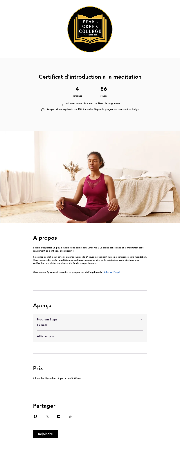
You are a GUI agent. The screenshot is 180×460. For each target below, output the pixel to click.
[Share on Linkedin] (59, 416)
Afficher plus (45, 336)
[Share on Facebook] (35, 416)
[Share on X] (47, 416)
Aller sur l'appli (112, 271)
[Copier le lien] (70, 416)
